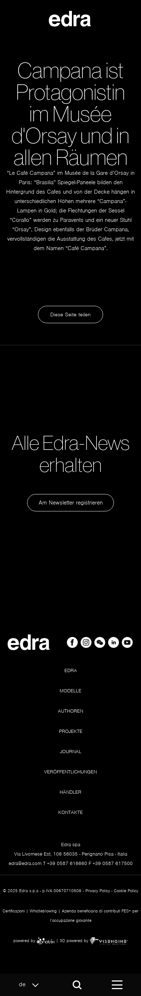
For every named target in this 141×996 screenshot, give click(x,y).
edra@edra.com (25, 863)
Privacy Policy (97, 891)
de (31, 985)
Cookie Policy (126, 891)
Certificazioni (14, 911)
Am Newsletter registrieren (71, 502)
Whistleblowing (43, 911)
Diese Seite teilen (70, 314)
